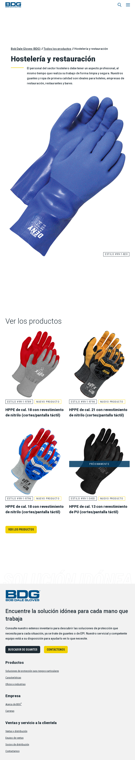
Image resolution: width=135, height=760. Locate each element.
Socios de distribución (17, 744)
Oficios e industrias (15, 684)
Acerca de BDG (13, 704)
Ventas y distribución (16, 731)
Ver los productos (21, 529)
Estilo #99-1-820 (116, 254)
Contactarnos (12, 751)
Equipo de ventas (14, 737)
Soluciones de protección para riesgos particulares (32, 670)
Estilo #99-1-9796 (19, 498)
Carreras (9, 710)
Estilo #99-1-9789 (19, 401)
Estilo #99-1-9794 (83, 401)
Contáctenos (56, 649)
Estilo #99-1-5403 (83, 498)
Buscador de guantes (22, 649)
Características (13, 677)
